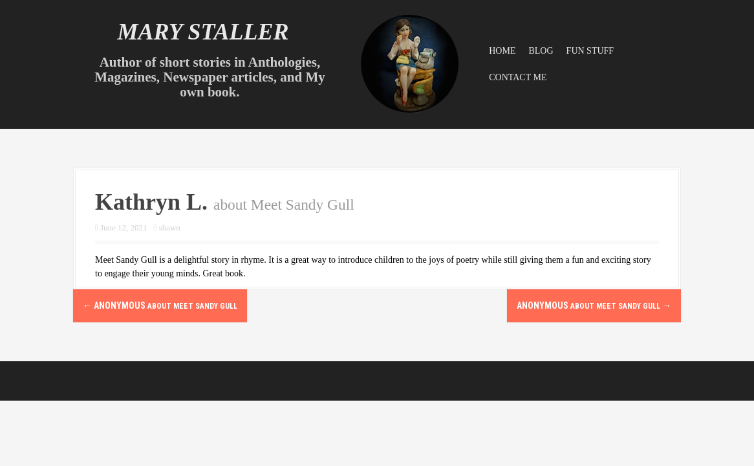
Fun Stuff (590, 51)
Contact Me (517, 77)
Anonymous (160, 305)
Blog (540, 51)
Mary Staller (202, 32)
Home (502, 51)
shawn (169, 227)
